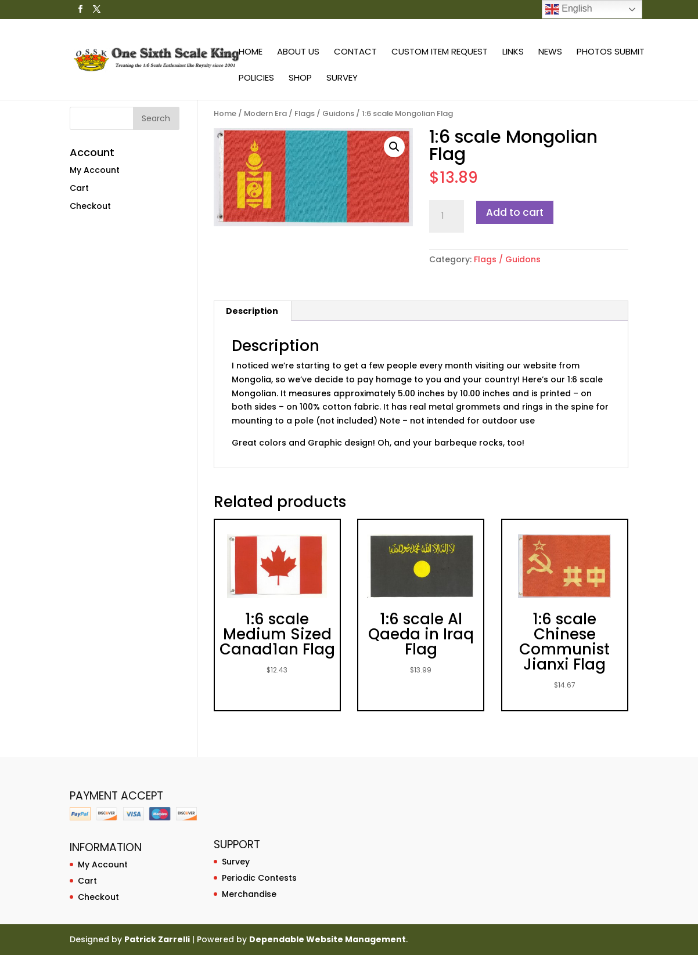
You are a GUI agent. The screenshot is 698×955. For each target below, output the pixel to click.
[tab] (252, 311)
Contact (355, 52)
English (568, 9)
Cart (79, 188)
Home (250, 52)
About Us (298, 52)
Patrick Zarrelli (157, 939)
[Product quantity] (446, 216)
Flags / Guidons (324, 113)
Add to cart (515, 212)
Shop (300, 79)
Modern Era (265, 113)
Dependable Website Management (327, 939)
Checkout (90, 206)
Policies (256, 79)
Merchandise (249, 894)
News (550, 52)
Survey (342, 79)
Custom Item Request (439, 52)
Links (513, 52)
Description (252, 311)
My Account (95, 170)
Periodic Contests (259, 878)
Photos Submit (611, 52)
